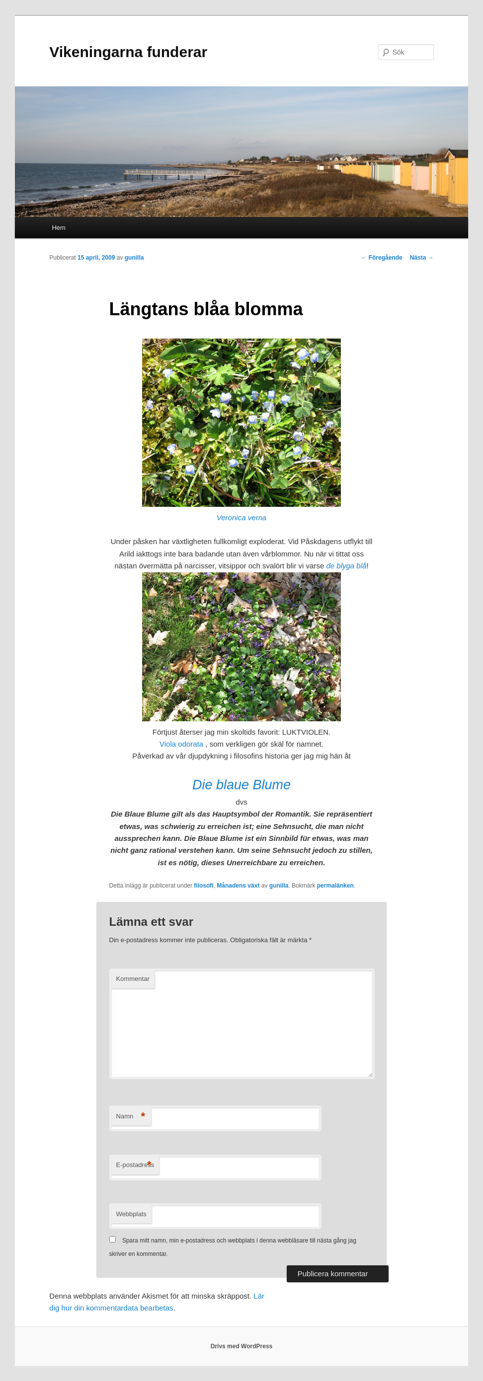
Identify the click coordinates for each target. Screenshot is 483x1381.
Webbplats (131, 1214)
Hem (58, 227)
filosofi (203, 885)
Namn (131, 1116)
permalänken (335, 885)
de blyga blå (346, 565)
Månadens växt (238, 885)
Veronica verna (241, 517)
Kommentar (133, 978)
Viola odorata (181, 744)
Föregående (381, 257)
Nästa (422, 257)
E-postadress (135, 1165)
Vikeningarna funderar (128, 52)
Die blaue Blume (241, 784)
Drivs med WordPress (242, 1346)
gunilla (134, 257)
